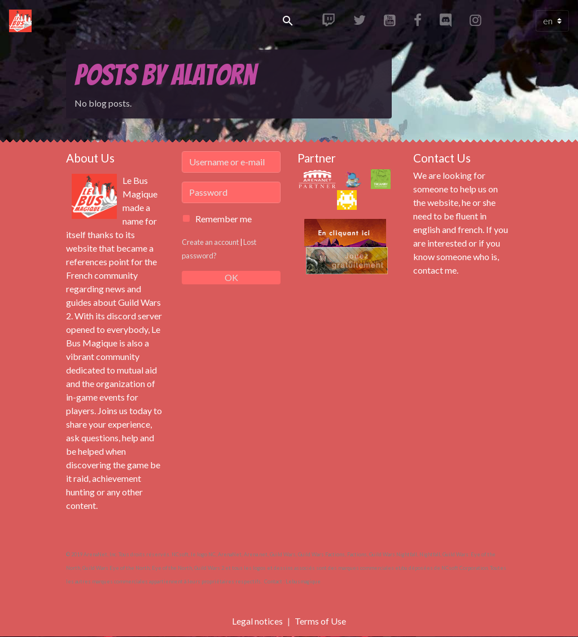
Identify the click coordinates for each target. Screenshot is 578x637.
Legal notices (257, 621)
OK (231, 277)
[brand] (22, 21)
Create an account (210, 242)
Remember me (223, 218)
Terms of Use (320, 621)
